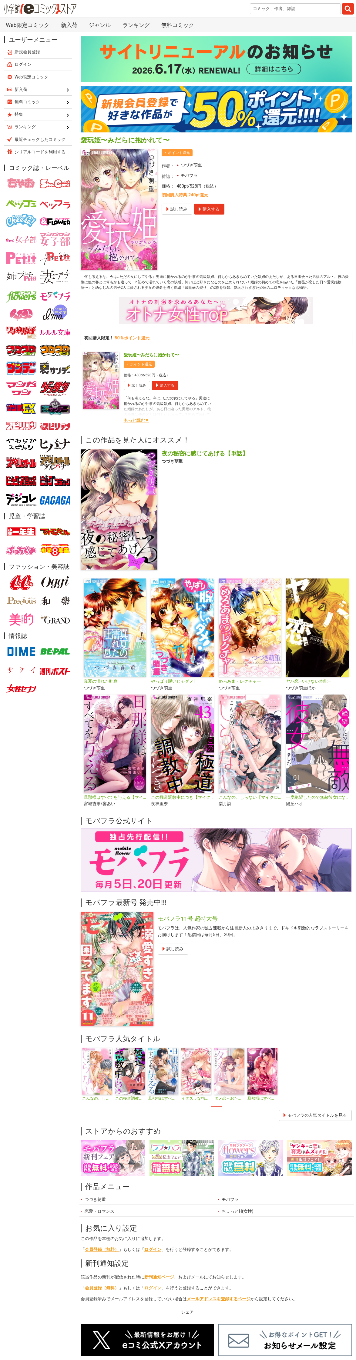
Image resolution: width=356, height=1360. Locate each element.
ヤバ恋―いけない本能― (308, 691)
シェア (187, 1322)
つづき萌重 (191, 165)
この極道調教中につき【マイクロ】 (182, 807)
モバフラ (189, 175)
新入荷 (69, 25)
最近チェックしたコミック (40, 139)
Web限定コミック (27, 25)
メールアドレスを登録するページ (218, 1309)
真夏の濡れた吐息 (101, 691)
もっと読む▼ (136, 430)
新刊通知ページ (159, 1287)
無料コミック (177, 25)
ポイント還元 (179, 153)
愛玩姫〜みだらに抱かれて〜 (151, 364)
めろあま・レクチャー (240, 691)
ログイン (152, 1259)
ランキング (136, 25)
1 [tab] (216, 1116)
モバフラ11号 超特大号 (187, 928)
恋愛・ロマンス (99, 1221)
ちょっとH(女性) (237, 1221)
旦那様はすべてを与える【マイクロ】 (115, 807)
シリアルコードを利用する (40, 151)
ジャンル (100, 25)
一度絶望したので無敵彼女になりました (317, 807)
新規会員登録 (27, 51)
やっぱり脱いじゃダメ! (173, 691)
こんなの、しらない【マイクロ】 (250, 807)
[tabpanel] (97, 1084)
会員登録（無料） (102, 1259)
